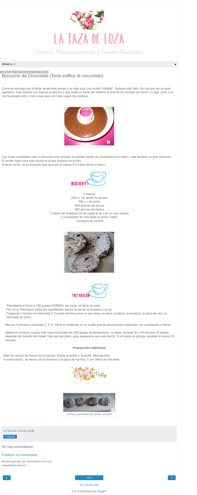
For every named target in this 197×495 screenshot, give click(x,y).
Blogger (101, 491)
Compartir (10, 436)
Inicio (89, 477)
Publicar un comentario (19, 455)
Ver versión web (89, 484)
